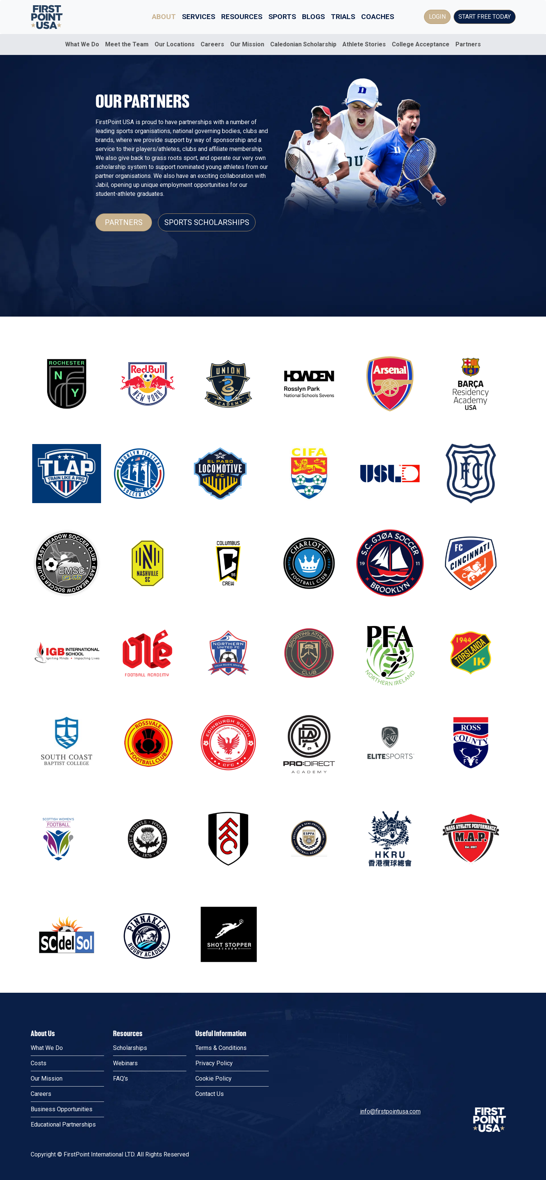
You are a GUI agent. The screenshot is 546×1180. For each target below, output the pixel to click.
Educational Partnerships (63, 1124)
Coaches (377, 16)
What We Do (82, 44)
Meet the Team (127, 44)
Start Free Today (484, 16)
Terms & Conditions (221, 1047)
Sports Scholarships (206, 222)
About (164, 16)
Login (437, 16)
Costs (38, 1063)
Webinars (125, 1063)
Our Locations (175, 44)
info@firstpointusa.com (390, 1111)
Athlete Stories (364, 44)
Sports (282, 16)
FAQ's (120, 1078)
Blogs (313, 16)
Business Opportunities (61, 1109)
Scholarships (130, 1047)
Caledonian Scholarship (303, 44)
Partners (468, 44)
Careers (212, 44)
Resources (241, 16)
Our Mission (247, 44)
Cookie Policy (213, 1078)
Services (198, 16)
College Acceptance (420, 44)
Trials (343, 16)
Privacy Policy (214, 1063)
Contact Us (209, 1093)
